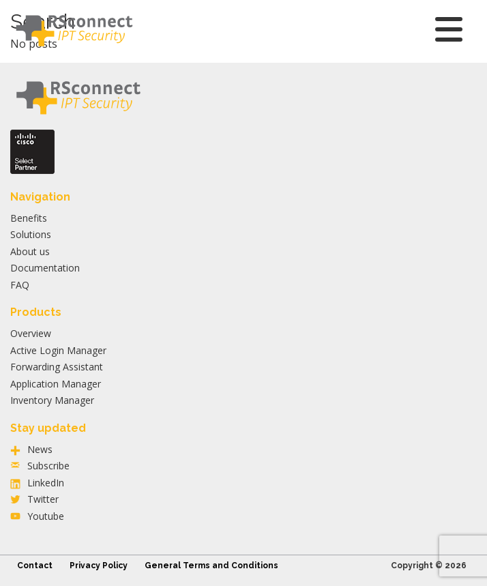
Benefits (28, 217)
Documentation (45, 267)
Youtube (45, 516)
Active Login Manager (58, 350)
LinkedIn (45, 482)
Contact (35, 565)
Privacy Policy (99, 565)
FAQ (19, 284)
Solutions (30, 234)
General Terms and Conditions (211, 565)
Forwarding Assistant (56, 366)
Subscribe (48, 465)
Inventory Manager (52, 400)
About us (30, 251)
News (40, 449)
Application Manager (55, 383)
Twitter (43, 499)
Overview (30, 333)
